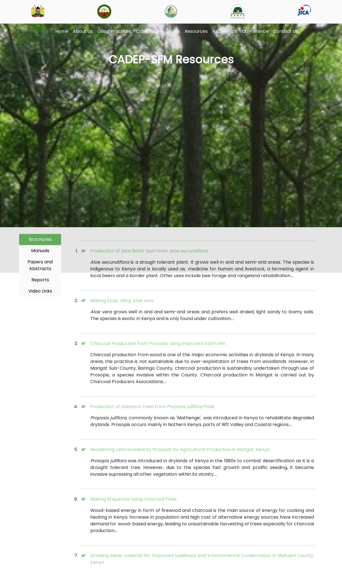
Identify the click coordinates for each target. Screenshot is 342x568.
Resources (196, 31)
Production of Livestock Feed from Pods (152, 406)
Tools (174, 31)
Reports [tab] (40, 280)
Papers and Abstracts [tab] (40, 265)
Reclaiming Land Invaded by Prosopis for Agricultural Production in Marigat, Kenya (179, 449)
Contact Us (285, 31)
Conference (255, 31)
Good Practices (114, 31)
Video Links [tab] (40, 291)
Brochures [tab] (40, 239)
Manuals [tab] (40, 250)
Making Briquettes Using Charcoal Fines (133, 499)
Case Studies (150, 31)
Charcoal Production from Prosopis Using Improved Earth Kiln (157, 343)
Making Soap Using (121, 300)
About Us (83, 31)
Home (61, 31)
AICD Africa (224, 31)
